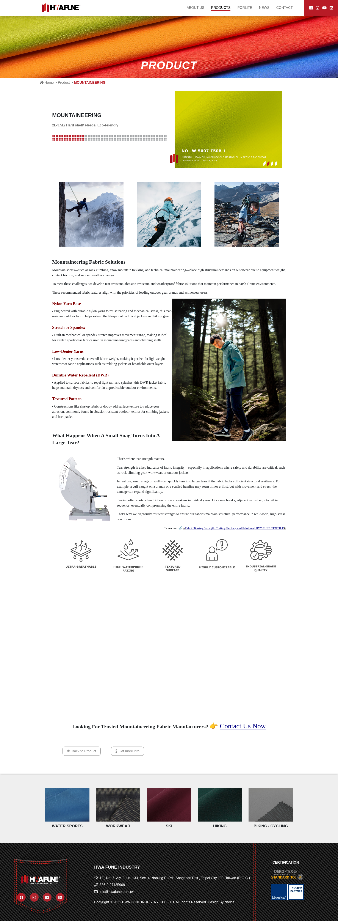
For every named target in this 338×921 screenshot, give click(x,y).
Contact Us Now (243, 726)
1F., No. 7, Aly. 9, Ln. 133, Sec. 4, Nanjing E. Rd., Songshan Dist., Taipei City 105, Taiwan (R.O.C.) (175, 878)
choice (229, 902)
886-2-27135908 (112, 885)
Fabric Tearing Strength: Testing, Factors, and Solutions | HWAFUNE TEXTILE (234, 528)
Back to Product (81, 758)
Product (64, 82)
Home (47, 82)
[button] (264, 163)
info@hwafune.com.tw (117, 892)
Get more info (127, 758)
